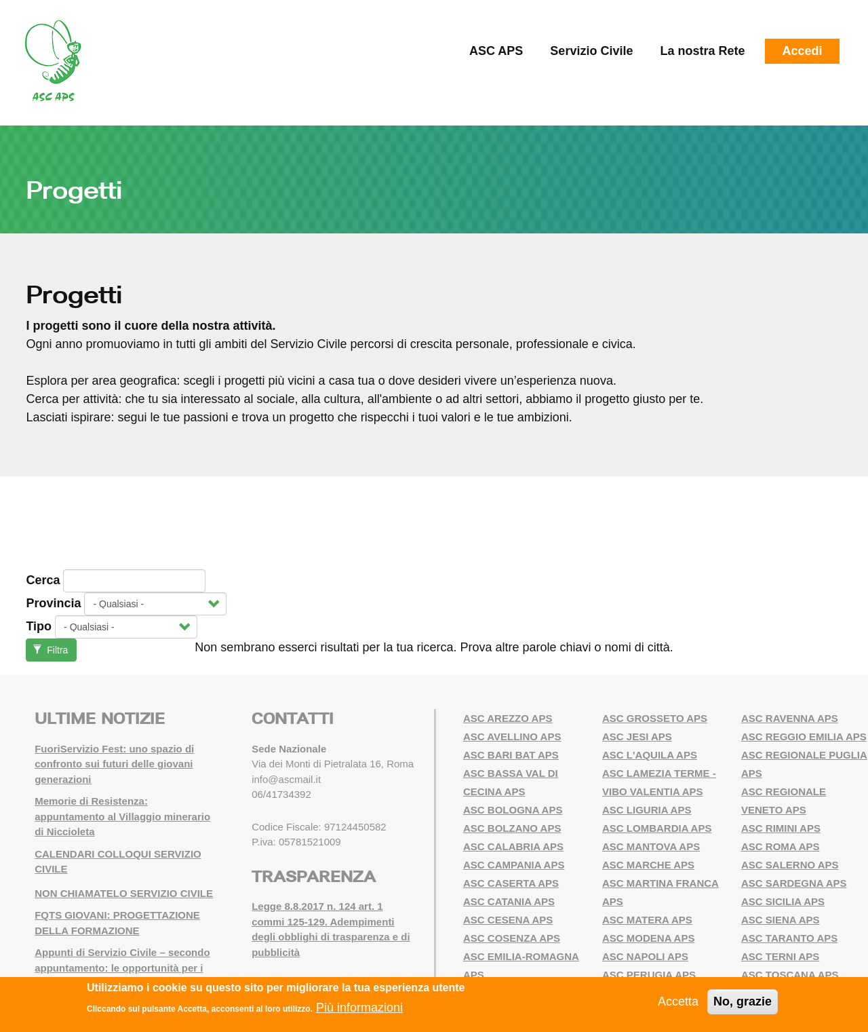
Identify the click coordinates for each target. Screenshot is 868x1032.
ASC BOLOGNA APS (512, 810)
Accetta (678, 1001)
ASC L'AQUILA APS (649, 755)
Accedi (802, 51)
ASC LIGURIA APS (646, 810)
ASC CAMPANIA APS (513, 865)
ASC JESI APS (637, 736)
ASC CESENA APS (508, 919)
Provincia (53, 603)
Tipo (39, 626)
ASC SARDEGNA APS (794, 883)
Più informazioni (359, 1007)
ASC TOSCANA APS (790, 974)
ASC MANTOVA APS (651, 846)
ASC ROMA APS (780, 846)
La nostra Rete (702, 51)
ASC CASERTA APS (511, 883)
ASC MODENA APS (648, 938)
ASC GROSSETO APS (654, 718)
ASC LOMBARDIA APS (656, 828)
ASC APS (496, 51)
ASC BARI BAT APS (511, 755)
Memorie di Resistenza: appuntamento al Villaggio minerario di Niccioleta (122, 816)
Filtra (50, 650)
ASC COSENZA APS (511, 938)
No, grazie (742, 1001)
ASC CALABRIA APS (513, 846)
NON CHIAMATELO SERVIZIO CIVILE (124, 893)
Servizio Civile (591, 51)
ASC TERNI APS (780, 956)
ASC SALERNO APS (790, 865)
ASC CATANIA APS (509, 901)
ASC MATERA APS (647, 919)
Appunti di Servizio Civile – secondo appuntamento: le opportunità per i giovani (122, 968)
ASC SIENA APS (780, 919)
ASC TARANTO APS (789, 938)
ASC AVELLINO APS (512, 736)
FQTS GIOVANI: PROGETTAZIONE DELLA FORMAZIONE (117, 922)
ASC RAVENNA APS (789, 718)
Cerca (43, 580)
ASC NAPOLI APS (645, 956)
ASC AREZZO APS (507, 718)
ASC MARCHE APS (648, 865)
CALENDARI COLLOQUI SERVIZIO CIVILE (118, 861)
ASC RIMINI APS (781, 828)
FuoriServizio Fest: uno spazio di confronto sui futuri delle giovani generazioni (114, 764)
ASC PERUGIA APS (649, 974)
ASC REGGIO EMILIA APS (804, 736)
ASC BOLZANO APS (512, 828)
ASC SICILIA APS (783, 901)
